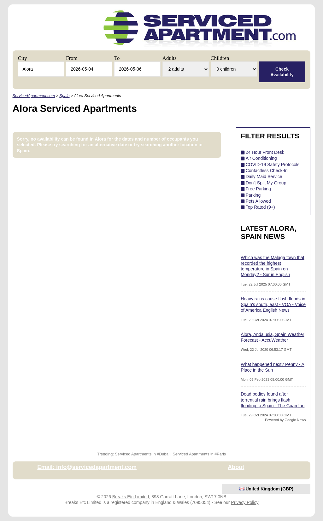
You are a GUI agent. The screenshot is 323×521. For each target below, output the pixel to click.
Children (220, 58)
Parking (253, 195)
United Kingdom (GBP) (266, 488)
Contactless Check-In (267, 170)
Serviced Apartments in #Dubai (142, 454)
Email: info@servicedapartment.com (87, 467)
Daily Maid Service (264, 176)
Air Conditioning (261, 158)
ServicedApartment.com (34, 96)
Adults (169, 58)
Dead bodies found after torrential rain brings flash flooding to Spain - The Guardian (272, 399)
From (71, 58)
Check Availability (281, 72)
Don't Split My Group (266, 182)
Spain (64, 96)
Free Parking (258, 188)
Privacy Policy (244, 502)
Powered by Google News (285, 420)
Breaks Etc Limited (130, 496)
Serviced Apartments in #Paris (199, 454)
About (236, 467)
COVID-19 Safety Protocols (272, 164)
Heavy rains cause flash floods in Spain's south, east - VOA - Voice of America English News (273, 304)
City (22, 58)
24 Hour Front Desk (265, 152)
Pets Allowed (258, 201)
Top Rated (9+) (260, 207)
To (117, 58)
